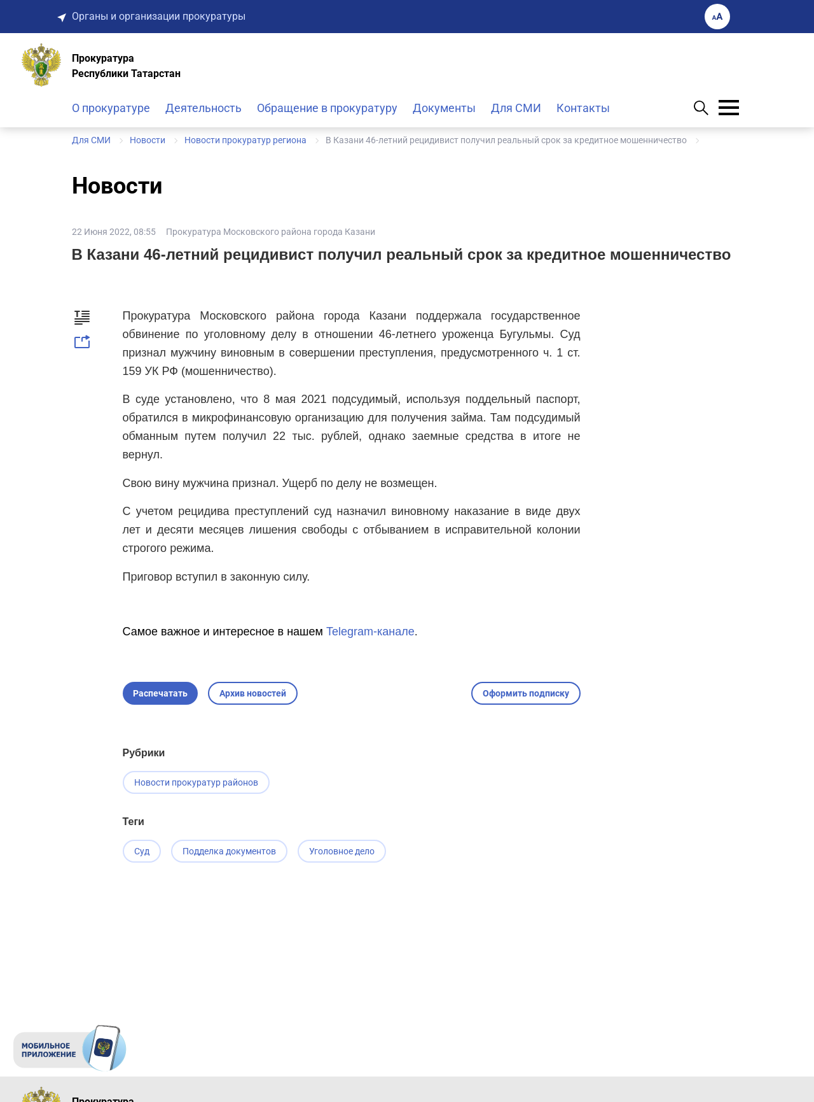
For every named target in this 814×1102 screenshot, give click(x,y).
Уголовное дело (342, 851)
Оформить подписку (526, 693)
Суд (141, 851)
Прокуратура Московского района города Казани (270, 232)
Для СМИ (516, 108)
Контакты (583, 108)
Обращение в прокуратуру (327, 108)
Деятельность (203, 108)
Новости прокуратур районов (196, 782)
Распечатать (160, 693)
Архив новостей (252, 693)
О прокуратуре (111, 108)
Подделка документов (229, 851)
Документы (444, 108)
